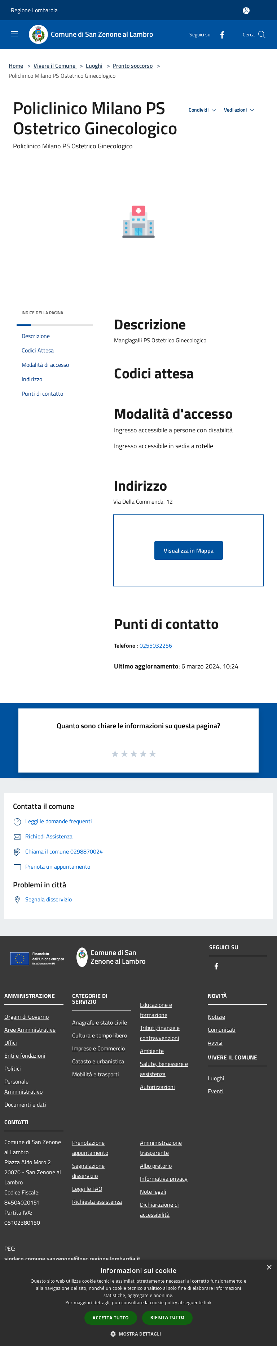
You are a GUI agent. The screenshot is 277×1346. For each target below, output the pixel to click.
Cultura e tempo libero (99, 1035)
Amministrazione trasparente (161, 1147)
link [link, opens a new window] (208, 1303)
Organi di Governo (26, 1016)
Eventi (216, 1091)
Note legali (153, 1191)
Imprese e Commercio (98, 1048)
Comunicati (222, 1029)
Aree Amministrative (30, 1029)
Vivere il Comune (55, 65)
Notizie (216, 1016)
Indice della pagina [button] (42, 312)
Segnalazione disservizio (88, 1170)
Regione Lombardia (34, 10)
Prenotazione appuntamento (90, 1147)
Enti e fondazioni (24, 1055)
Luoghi (94, 65)
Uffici (10, 1042)
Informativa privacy (164, 1178)
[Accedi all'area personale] (246, 11)
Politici (12, 1068)
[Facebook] (219, 34)
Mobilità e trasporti (95, 1074)
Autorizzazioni (157, 1086)
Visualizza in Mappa (189, 550)
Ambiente (152, 1050)
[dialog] (138, 1303)
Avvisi (215, 1042)
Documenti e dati (25, 1104)
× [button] (269, 1267)
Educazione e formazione (156, 1009)
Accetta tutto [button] (111, 1318)
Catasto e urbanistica (98, 1061)
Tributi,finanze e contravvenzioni (160, 1032)
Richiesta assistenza (97, 1201)
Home (16, 65)
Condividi (203, 110)
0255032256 (156, 645)
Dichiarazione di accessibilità (159, 1209)
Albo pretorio (156, 1165)
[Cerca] (262, 34)
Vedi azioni (240, 110)
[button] (138, 1333)
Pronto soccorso (133, 65)
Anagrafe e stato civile (99, 1022)
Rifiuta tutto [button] (167, 1317)
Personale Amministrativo (23, 1086)
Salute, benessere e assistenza (164, 1068)
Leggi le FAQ (87, 1188)
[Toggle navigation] (14, 34)
